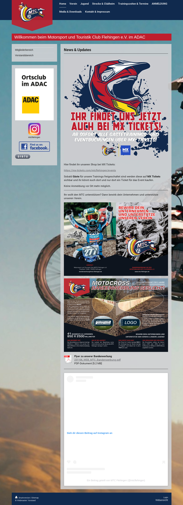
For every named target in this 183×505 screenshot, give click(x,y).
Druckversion (22, 497)
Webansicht (161, 500)
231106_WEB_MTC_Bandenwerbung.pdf (97, 359)
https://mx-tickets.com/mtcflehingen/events (90, 170)
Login (165, 497)
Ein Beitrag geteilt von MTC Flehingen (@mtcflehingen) (116, 480)
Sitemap (35, 497)
